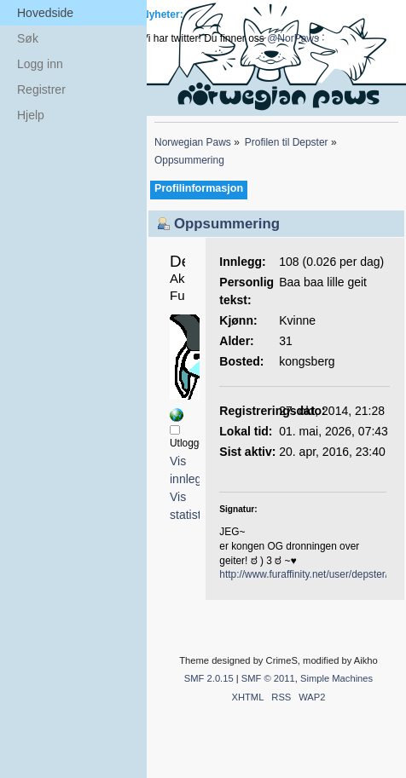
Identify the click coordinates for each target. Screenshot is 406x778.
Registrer (41, 89)
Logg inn (40, 64)
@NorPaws (293, 38)
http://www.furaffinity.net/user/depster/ (303, 574)
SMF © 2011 (268, 678)
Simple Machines (336, 678)
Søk (27, 38)
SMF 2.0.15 (209, 678)
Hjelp (30, 115)
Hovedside (45, 13)
